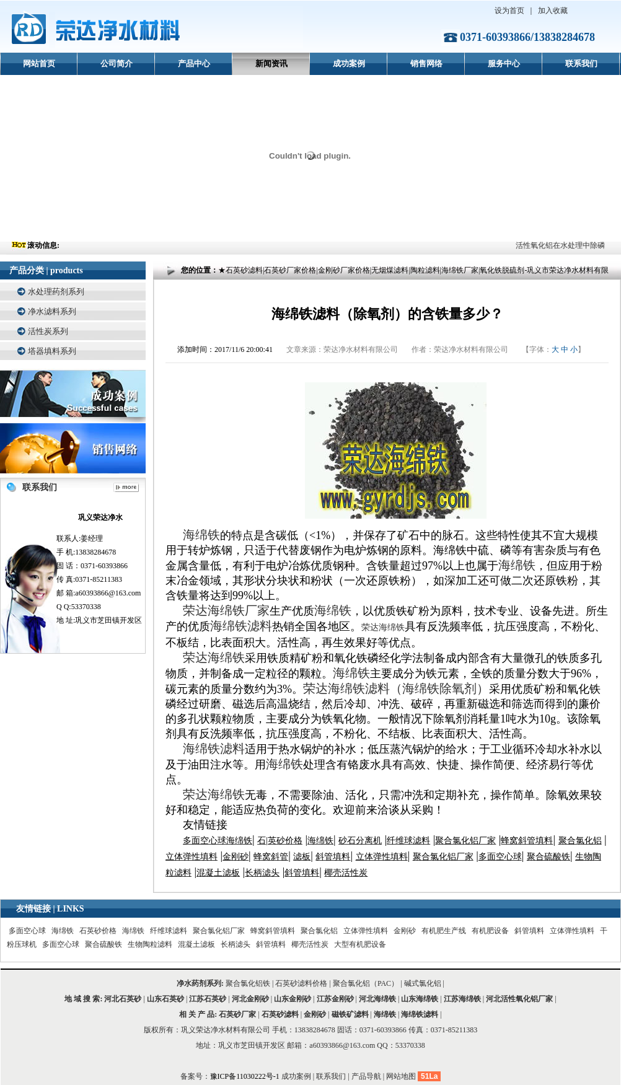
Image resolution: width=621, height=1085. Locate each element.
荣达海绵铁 (383, 627)
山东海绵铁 (419, 999)
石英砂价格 (98, 930)
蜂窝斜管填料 (272, 930)
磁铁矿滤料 (350, 1014)
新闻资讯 (271, 63)
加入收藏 (553, 10)
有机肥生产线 (443, 930)
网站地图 (401, 1076)
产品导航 (366, 1076)
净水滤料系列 (52, 311)
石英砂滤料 (280, 1014)
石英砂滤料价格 (301, 983)
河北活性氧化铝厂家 (519, 999)
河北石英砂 (122, 999)
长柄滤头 (235, 944)
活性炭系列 (48, 331)
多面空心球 (27, 930)
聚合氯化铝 (319, 930)
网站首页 (39, 63)
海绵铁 (62, 930)
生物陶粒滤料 (150, 944)
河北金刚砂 (250, 999)
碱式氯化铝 (422, 983)
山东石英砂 (165, 999)
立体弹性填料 (365, 930)
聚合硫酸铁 (103, 944)
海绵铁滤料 (419, 1014)
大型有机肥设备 (360, 944)
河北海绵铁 (377, 999)
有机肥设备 (490, 930)
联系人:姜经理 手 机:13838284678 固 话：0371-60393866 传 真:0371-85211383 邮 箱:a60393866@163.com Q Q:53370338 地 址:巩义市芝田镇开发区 (100, 568)
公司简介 (116, 63)
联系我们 (581, 63)
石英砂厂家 (237, 1014)
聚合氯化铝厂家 (219, 930)
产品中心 (194, 63)
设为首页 (509, 10)
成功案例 (349, 63)
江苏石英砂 (207, 999)
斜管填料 (529, 930)
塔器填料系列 (52, 351)
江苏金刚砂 (335, 999)
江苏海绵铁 (462, 999)
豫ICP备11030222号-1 (245, 1076)
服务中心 (504, 63)
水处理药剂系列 (56, 291)
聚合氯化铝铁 (248, 983)
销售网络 (426, 63)
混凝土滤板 (196, 944)
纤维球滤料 (168, 930)
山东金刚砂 (292, 999)
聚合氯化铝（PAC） (366, 983)
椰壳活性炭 (309, 944)
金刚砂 (405, 930)
